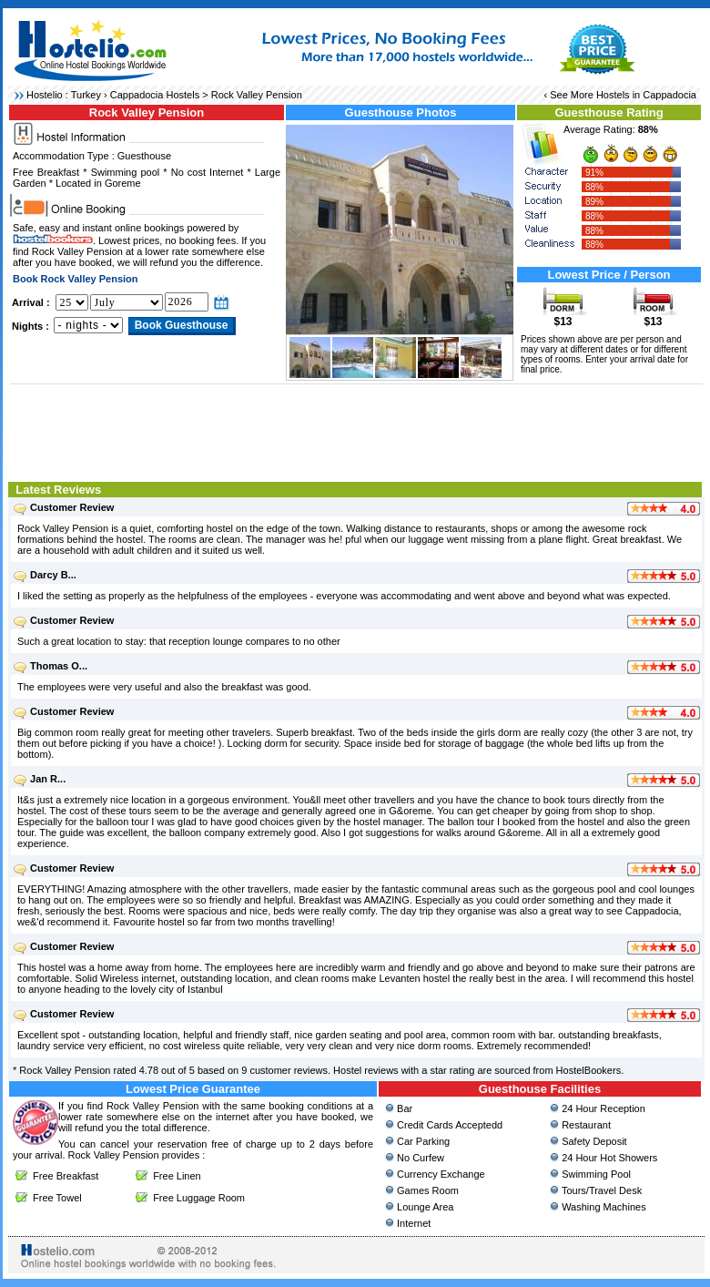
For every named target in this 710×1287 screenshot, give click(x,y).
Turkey (86, 94)
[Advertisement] (356, 431)
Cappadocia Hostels (154, 94)
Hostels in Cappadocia (646, 94)
